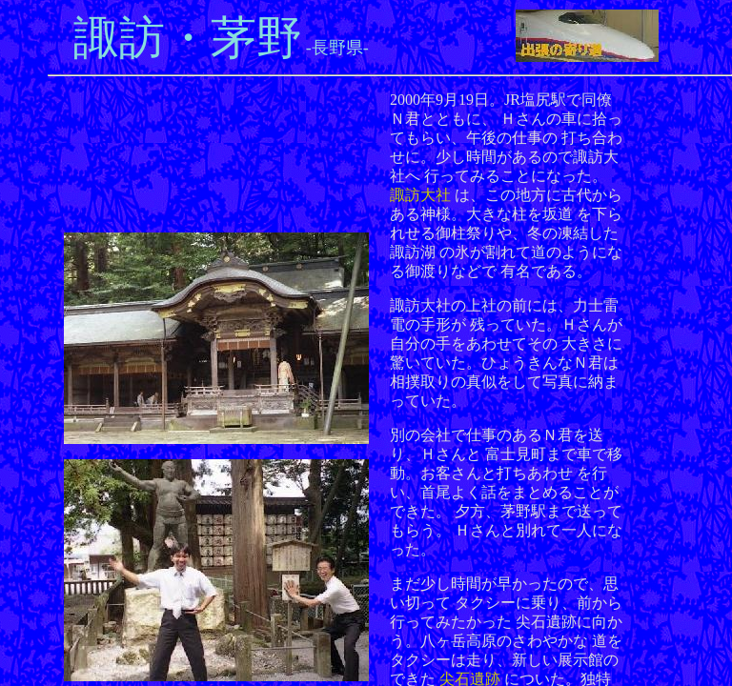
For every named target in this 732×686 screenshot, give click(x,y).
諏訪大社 (420, 195)
